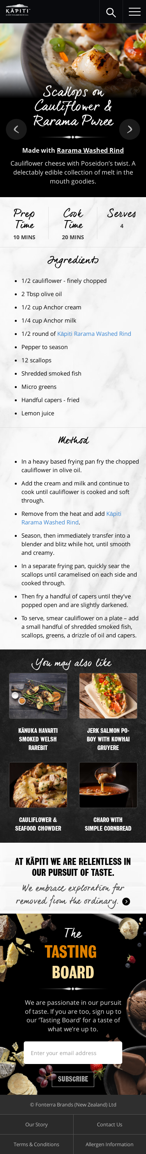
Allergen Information (110, 1144)
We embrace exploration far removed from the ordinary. (70, 895)
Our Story (36, 1124)
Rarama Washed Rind (90, 150)
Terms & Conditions (36, 1144)
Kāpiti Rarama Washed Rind (94, 333)
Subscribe (73, 1079)
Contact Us (109, 1124)
